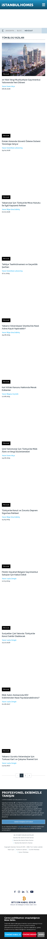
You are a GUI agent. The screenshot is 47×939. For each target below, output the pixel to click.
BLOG (19, 31)
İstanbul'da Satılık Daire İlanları (23, 840)
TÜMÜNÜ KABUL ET (13, 935)
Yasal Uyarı (11, 849)
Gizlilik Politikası (34, 849)
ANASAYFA (10, 31)
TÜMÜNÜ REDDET (29, 934)
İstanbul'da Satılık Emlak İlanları (23, 837)
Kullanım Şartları (21, 849)
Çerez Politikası (23, 852)
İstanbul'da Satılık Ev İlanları (24, 843)
